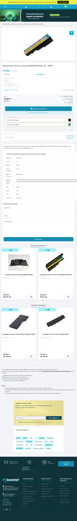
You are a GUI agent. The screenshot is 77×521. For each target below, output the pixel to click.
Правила (25, 488)
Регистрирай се (63, 2)
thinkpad (41, 438)
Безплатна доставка (28, 486)
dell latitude (19, 448)
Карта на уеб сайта (64, 493)
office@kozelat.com (13, 463)
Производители (64, 500)
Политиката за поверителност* (44, 422)
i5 (31, 445)
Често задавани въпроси (29, 498)
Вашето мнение (8, 221)
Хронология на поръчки (47, 488)
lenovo (18, 438)
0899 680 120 (26, 469)
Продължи (38, 239)
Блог (24, 506)
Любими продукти (45, 491)
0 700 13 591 (25, 467)
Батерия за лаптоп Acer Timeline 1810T (56, 334)
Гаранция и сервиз (27, 496)
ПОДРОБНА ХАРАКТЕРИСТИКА (10, 90)
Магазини (62, 485)
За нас (24, 484)
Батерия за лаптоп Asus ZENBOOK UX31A (19, 274)
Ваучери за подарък (65, 502)
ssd (46, 441)
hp (35, 438)
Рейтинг (6, 215)
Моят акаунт (44, 486)
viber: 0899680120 (7, 503)
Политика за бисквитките (29, 493)
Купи (70, 137)
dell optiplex (19, 441)
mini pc (52, 441)
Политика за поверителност (30, 491)
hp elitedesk (48, 445)
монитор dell (38, 445)
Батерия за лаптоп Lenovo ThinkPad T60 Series (56, 274)
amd (27, 445)
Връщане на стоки (64, 490)
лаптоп (25, 438)
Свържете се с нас (64, 488)
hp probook (19, 445)
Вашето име (7, 207)
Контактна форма (66, 463)
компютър (29, 441)
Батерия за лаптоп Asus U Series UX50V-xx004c (19, 334)
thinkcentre (50, 438)
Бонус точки (44, 493)
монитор (28, 448)
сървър (48, 448)
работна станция (38, 448)
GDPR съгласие (45, 484)
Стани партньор (64, 495)
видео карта (38, 441)
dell (31, 438)
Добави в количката (38, 109)
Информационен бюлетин (47, 496)
